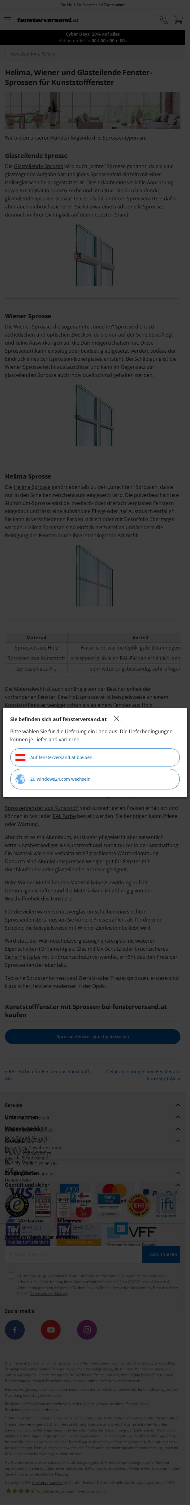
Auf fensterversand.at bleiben (54, 757)
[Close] (116, 719)
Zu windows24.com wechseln (53, 779)
